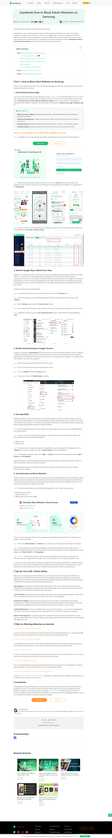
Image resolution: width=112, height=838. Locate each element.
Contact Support (110, 815)
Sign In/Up (39, 142)
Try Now (88, 3)
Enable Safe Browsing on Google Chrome (34, 61)
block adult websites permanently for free (31, 674)
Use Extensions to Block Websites (31, 67)
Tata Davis (24, 707)
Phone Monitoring (54, 830)
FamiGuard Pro (53, 97)
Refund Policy (68, 833)
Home (17, 22)
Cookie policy (76, 836)
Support (74, 3)
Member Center (47, 181)
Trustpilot (81, 830)
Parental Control (26, 22)
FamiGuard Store (86, 824)
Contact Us (38, 830)
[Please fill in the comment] (50, 739)
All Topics (52, 827)
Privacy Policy (68, 827)
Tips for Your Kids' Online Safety (31, 70)
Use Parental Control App (29, 56)
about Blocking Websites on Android (31, 74)
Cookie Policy (68, 830)
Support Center (39, 833)
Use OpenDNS (26, 64)
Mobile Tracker (54, 833)
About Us (37, 827)
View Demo (58, 142)
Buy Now (39, 699)
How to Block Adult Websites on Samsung (34, 53)
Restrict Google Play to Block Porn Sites (33, 58)
